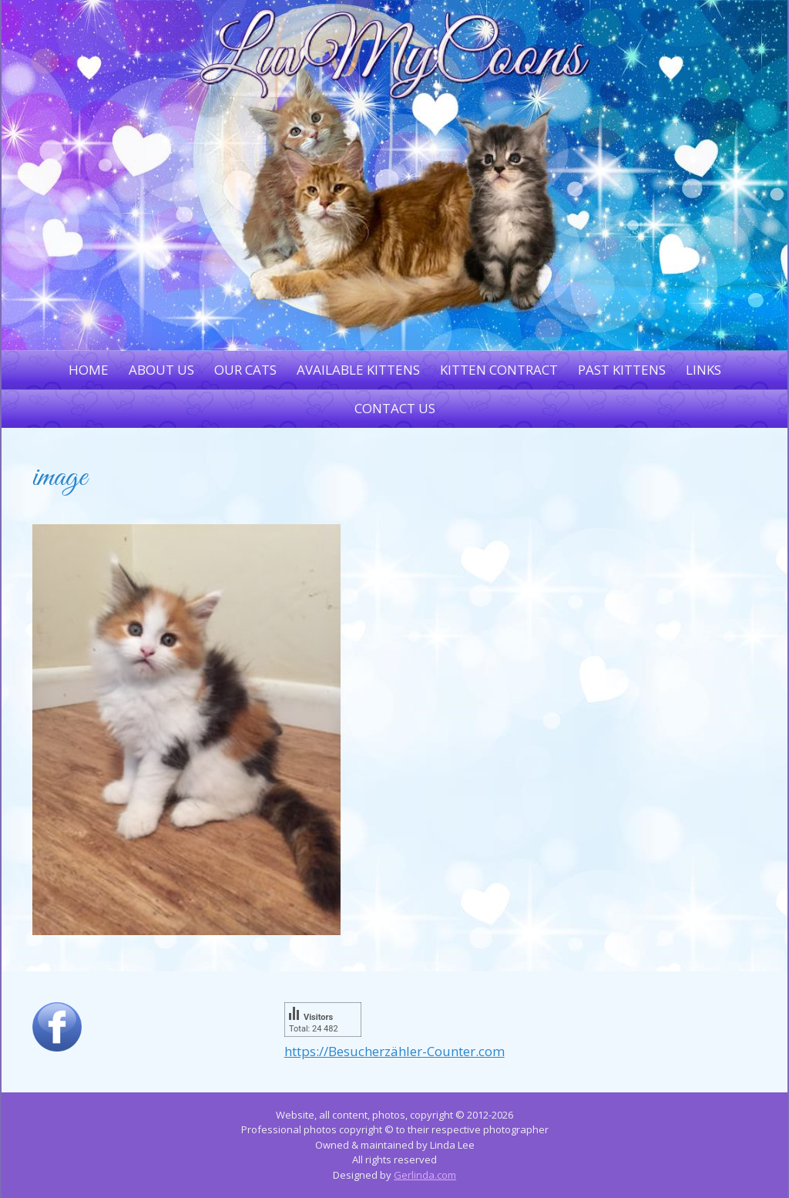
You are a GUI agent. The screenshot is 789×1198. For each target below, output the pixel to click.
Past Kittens (622, 370)
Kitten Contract (499, 370)
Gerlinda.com (425, 1175)
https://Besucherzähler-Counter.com (394, 1051)
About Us (161, 370)
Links (703, 370)
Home (89, 370)
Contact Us (394, 408)
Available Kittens (358, 370)
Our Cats (245, 370)
